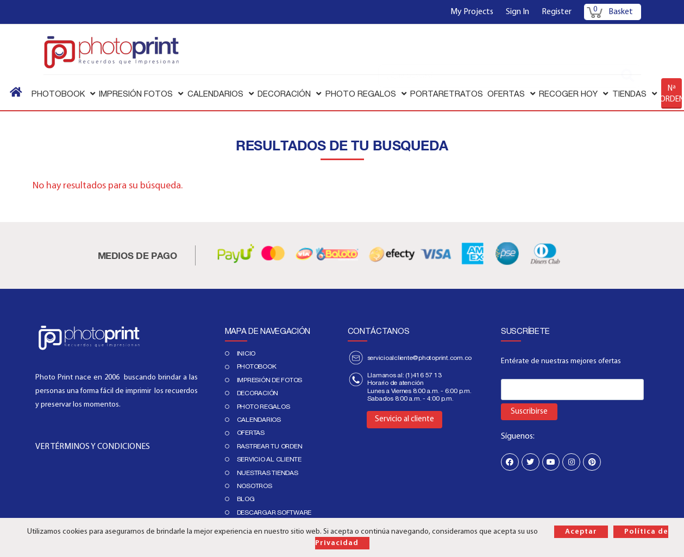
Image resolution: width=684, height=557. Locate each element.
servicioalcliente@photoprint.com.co (419, 358)
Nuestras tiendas (267, 473)
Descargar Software (274, 512)
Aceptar (581, 532)
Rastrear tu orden (270, 446)
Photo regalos (263, 406)
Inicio (246, 353)
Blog (246, 499)
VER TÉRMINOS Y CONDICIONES (92, 446)
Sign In (517, 12)
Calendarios (259, 419)
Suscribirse (529, 412)
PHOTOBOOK (257, 366)
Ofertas (251, 432)
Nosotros (254, 486)
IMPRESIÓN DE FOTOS (270, 380)
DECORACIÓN (258, 393)
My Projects (471, 12)
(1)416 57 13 (423, 375)
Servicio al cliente (269, 459)
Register (557, 12)
